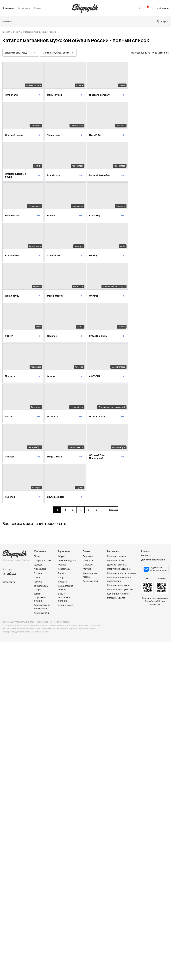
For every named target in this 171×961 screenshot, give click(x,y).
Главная (6, 31)
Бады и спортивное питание (40, 475)
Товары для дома (42, 438)
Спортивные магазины (119, 446)
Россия (16, 31)
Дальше (113, 387)
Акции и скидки (42, 490)
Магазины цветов (116, 475)
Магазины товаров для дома (121, 450)
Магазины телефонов (118, 462)
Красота (38, 459)
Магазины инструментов (120, 467)
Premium (38, 450)
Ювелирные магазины (118, 471)
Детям (37, 8)
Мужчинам (24, 8)
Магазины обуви (115, 438)
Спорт (37, 455)
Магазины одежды (116, 433)
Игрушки (87, 446)
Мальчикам (88, 438)
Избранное (163, 8)
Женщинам (8, 8)
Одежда (38, 442)
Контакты (146, 433)
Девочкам (88, 433)
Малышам (88, 442)
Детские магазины (117, 442)
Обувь (37, 433)
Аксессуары (40, 446)
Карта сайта (8, 459)
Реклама (145, 428)
